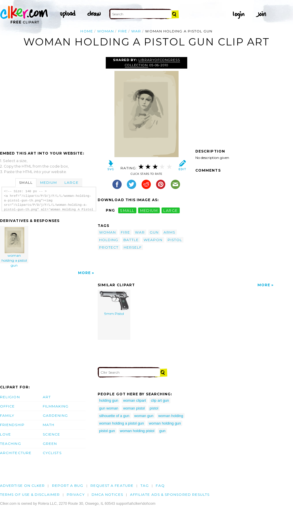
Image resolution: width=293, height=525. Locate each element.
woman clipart (134, 400)
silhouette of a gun (114, 416)
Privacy (76, 494)
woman (105, 31)
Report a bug (68, 485)
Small (25, 182)
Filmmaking (55, 406)
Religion (10, 397)
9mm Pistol (114, 303)
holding (108, 240)
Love (5, 434)
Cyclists (52, 453)
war (136, 31)
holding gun (108, 400)
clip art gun (160, 400)
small (127, 210)
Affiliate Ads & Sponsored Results (170, 494)
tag (144, 485)
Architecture (15, 453)
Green (50, 443)
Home (86, 31)
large (170, 210)
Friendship (12, 425)
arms (169, 232)
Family (7, 415)
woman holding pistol (137, 431)
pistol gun (107, 431)
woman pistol (134, 408)
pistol (175, 240)
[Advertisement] (48, 100)
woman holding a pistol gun (14, 245)
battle (131, 240)
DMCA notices (107, 494)
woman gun (143, 416)
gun (154, 232)
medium (149, 210)
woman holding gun (165, 423)
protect (109, 247)
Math (48, 425)
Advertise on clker (22, 485)
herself (133, 247)
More (84, 273)
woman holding (170, 416)
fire (122, 31)
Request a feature (111, 485)
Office (7, 406)
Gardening (55, 415)
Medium (48, 182)
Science (51, 434)
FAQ (160, 485)
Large (71, 182)
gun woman (108, 408)
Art (47, 397)
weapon (153, 240)
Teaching (10, 443)
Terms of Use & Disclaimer (30, 494)
